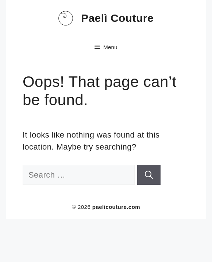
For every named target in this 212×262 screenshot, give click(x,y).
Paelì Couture (117, 18)
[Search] (149, 175)
